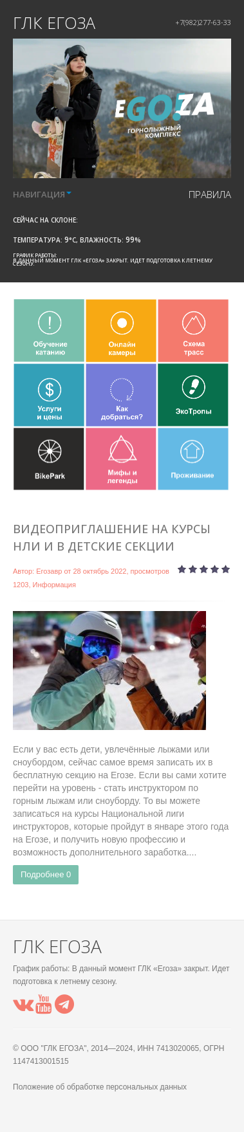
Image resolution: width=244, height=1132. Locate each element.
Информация (54, 585)
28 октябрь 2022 (99, 571)
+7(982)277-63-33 (203, 22)
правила (210, 194)
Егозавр (49, 571)
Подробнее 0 (46, 874)
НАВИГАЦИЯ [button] (42, 194)
